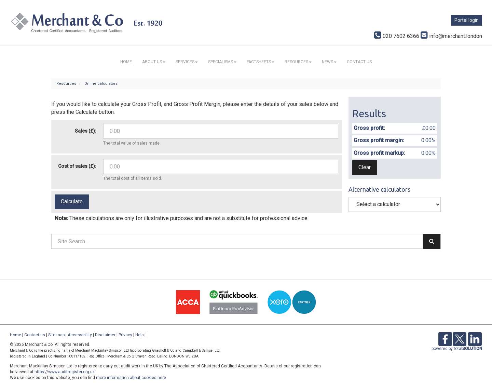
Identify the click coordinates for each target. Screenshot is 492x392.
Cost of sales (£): (77, 166)
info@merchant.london (451, 36)
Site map (56, 335)
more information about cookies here (131, 377)
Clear (364, 167)
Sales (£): (85, 131)
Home (126, 61)
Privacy (125, 335)
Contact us (359, 61)
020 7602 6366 (396, 36)
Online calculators (101, 83)
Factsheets (260, 61)
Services (187, 61)
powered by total (457, 348)
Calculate (72, 201)
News (329, 61)
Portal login (466, 20)
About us (153, 61)
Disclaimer (105, 335)
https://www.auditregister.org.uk (65, 371)
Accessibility (80, 335)
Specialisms (222, 61)
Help (139, 335)
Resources (298, 61)
